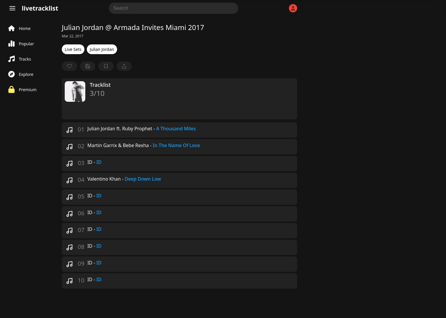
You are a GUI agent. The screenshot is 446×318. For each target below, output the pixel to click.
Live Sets (73, 49)
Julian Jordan (102, 49)
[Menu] (12, 8)
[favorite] (69, 66)
